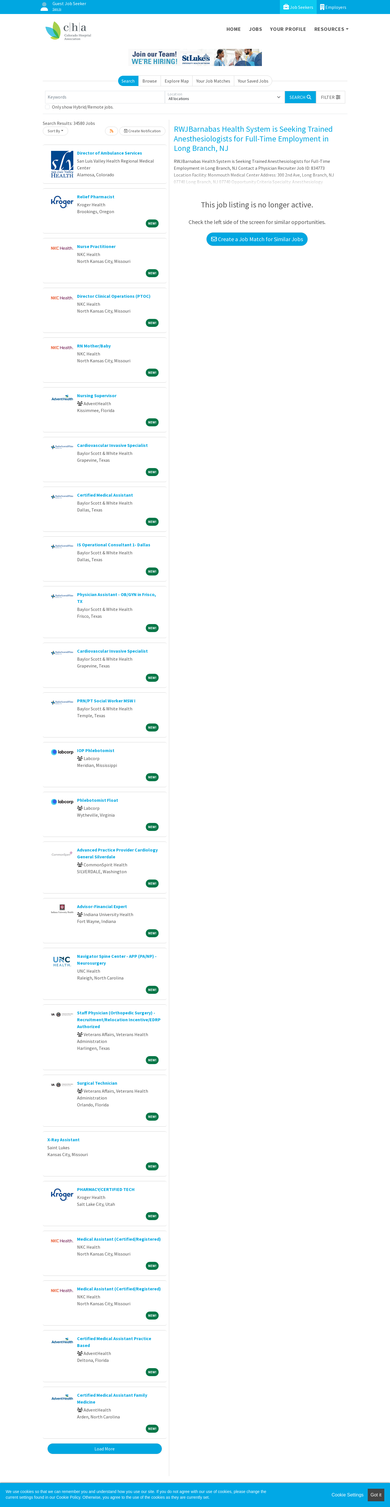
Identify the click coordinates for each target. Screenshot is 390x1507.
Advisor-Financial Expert (102, 906)
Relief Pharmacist (95, 196)
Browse (149, 81)
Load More (104, 1449)
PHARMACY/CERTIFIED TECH (106, 1189)
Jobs (255, 29)
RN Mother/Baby (94, 346)
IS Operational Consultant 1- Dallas (113, 544)
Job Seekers (298, 7)
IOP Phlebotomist (95, 750)
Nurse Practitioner (96, 246)
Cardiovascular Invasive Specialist (112, 445)
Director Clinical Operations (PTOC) (114, 296)
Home (234, 29)
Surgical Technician (97, 1083)
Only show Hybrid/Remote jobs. (83, 107)
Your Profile (288, 29)
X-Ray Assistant (63, 1139)
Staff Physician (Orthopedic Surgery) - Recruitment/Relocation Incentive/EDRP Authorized (119, 1019)
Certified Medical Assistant (105, 495)
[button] (330, 97)
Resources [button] (329, 29)
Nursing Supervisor (96, 395)
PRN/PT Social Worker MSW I (106, 700)
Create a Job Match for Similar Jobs (257, 239)
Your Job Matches (213, 81)
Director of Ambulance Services (109, 153)
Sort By (54, 130)
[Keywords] (105, 97)
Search (128, 81)
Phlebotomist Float (97, 800)
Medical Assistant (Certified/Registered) (119, 1239)
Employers (333, 7)
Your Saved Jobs (253, 81)
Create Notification (142, 130)
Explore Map (177, 81)
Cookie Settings (347, 1494)
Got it (376, 1494)
